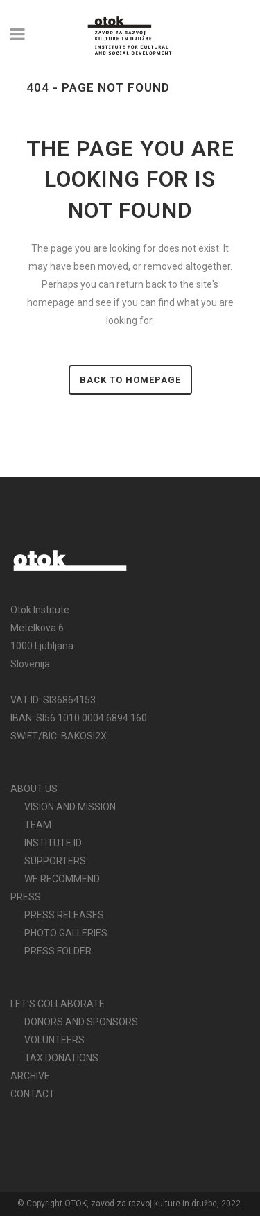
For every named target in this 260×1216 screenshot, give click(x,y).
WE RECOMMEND (62, 878)
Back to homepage (130, 380)
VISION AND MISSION (70, 806)
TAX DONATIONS (61, 1057)
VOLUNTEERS (54, 1039)
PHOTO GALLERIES (65, 933)
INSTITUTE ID (53, 842)
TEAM (37, 824)
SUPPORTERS (55, 860)
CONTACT (32, 1093)
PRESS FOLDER (58, 951)
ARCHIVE (30, 1075)
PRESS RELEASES (64, 914)
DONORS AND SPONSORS (81, 1021)
